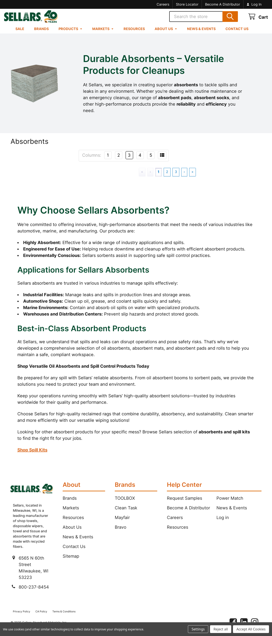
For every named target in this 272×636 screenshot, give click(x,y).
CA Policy (41, 616)
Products (70, 34)
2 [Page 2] (167, 177)
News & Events (201, 34)
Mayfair (122, 522)
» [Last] (192, 177)
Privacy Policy (21, 616)
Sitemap (71, 561)
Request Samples (184, 503)
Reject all (220, 629)
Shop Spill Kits (32, 454)
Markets (103, 34)
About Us (166, 34)
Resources (134, 34)
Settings (198, 629)
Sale (19, 34)
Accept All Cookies (251, 629)
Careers (163, 4)
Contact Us (236, 34)
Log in (222, 522)
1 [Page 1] (158, 177)
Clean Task (126, 512)
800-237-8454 (34, 592)
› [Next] (184, 177)
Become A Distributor (222, 4)
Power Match (229, 503)
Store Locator (187, 4)
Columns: (91, 160)
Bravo (120, 532)
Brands (41, 34)
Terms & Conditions (64, 616)
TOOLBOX (125, 503)
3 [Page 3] (176, 177)
